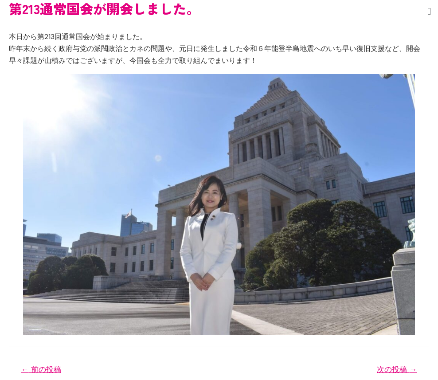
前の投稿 (41, 369)
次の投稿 (397, 369)
